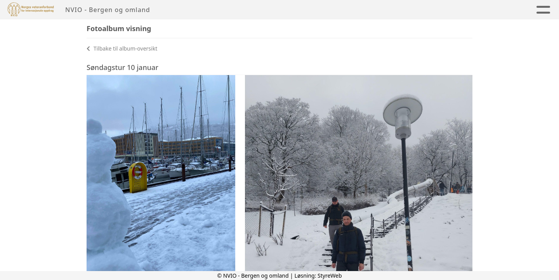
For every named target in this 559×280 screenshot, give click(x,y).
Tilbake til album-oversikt (122, 48)
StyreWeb (330, 275)
